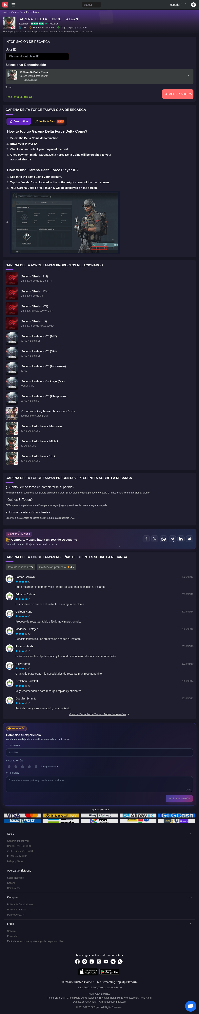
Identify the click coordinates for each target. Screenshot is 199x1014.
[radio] (17, 581)
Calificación (14, 760)
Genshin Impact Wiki (18, 841)
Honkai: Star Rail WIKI (19, 846)
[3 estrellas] (23, 766)
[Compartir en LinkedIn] (181, 538)
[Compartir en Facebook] (146, 538)
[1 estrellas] (9, 766)
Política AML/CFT (16, 914)
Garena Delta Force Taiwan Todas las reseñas (99, 714)
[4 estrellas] (29, 766)
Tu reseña (13, 773)
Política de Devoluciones (20, 904)
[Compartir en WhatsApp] (163, 538)
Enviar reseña (179, 798)
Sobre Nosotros (15, 877)
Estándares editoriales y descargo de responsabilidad (35, 941)
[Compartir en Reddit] (189, 538)
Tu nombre (13, 745)
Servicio (11, 931)
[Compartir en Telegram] (172, 538)
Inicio (5, 12)
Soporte (11, 883)
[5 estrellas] (36, 766)
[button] (99, 833)
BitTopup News (15, 861)
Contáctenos (13, 888)
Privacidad (12, 936)
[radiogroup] (22, 581)
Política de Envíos (16, 909)
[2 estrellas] (16, 766)
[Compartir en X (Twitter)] (154, 538)
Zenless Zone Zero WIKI (20, 851)
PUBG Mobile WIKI (17, 856)
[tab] (19, 121)
